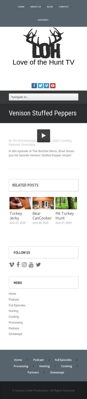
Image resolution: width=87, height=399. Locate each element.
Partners (43, 19)
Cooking (66, 140)
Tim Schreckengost (24, 140)
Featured (14, 144)
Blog (50, 6)
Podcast (14, 299)
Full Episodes (17, 305)
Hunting (13, 311)
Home (21, 6)
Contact (64, 6)
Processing (28, 144)
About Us (35, 6)
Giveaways (16, 334)
